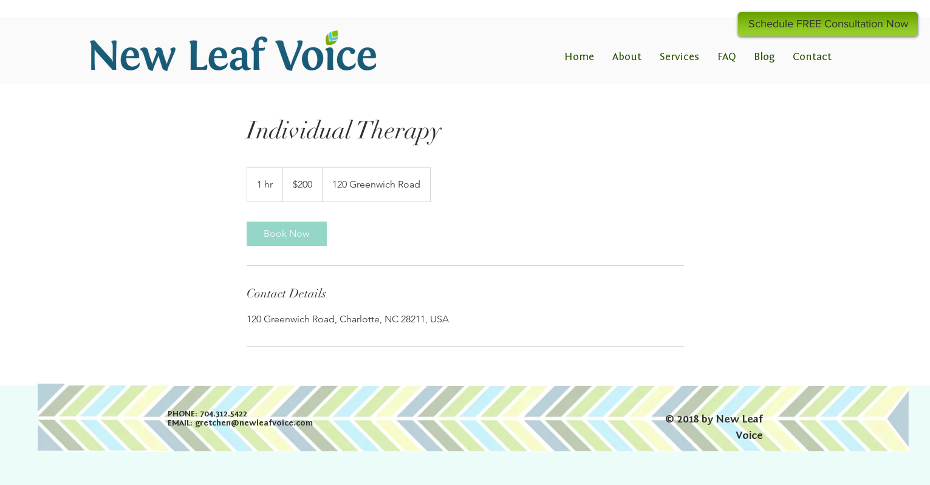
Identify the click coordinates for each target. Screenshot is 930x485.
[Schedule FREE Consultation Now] (828, 24)
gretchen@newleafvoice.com (254, 423)
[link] (287, 234)
